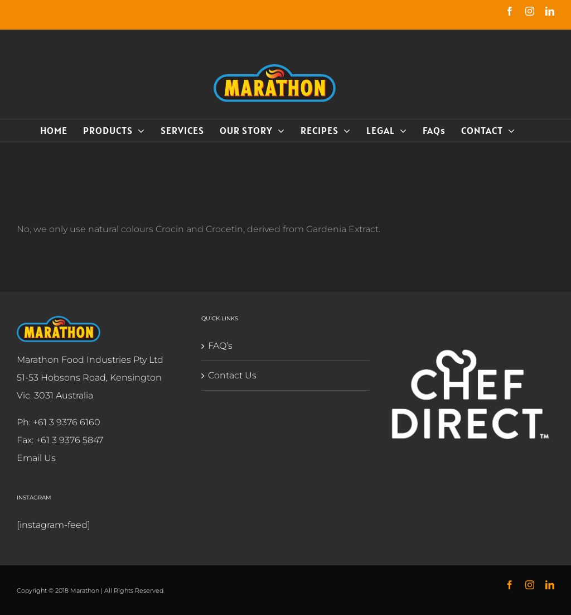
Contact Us (230, 375)
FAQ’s (218, 345)
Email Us (36, 458)
